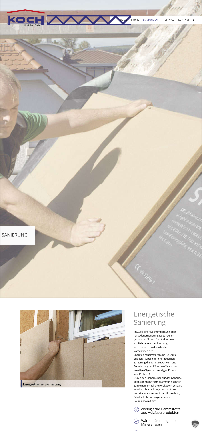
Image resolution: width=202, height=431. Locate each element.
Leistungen (150, 20)
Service (169, 20)
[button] (195, 424)
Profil (135, 20)
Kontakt (183, 20)
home (123, 20)
